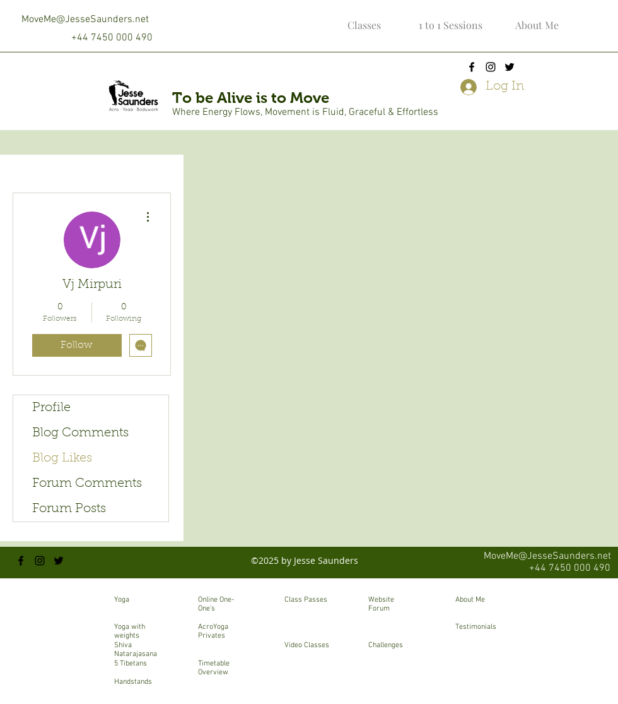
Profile (51, 408)
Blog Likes (62, 458)
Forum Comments (87, 483)
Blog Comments (80, 433)
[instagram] (490, 67)
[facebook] (471, 67)
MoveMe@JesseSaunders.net (85, 19)
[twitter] (509, 67)
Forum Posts (69, 509)
